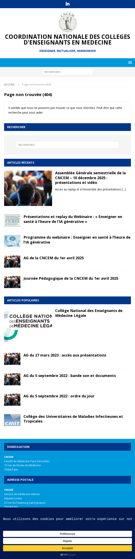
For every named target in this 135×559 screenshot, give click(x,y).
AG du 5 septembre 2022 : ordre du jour (59, 396)
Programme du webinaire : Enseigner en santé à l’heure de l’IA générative (77, 239)
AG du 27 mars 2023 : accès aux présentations (64, 355)
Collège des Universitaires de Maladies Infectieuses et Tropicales (73, 419)
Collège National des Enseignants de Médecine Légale (89, 313)
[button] (129, 62)
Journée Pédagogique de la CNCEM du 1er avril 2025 (70, 278)
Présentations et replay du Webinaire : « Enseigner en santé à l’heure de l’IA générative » (72, 219)
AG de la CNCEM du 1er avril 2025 (53, 257)
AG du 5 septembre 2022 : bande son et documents (69, 375)
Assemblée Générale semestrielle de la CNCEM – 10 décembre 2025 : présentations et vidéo (90, 177)
